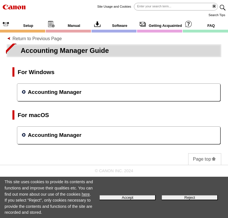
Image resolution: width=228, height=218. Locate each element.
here (86, 194)
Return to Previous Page (37, 38)
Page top (204, 159)
